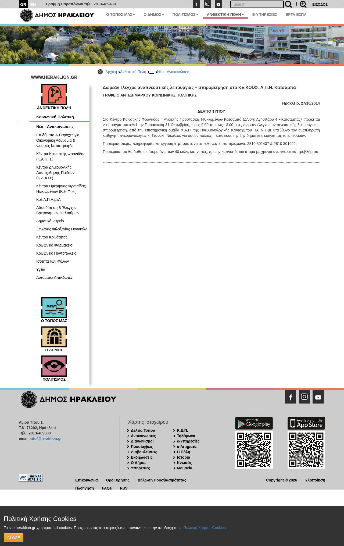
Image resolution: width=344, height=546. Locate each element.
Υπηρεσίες (140, 468)
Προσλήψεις (142, 446)
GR (23, 4)
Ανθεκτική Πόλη (133, 72)
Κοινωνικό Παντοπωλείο (56, 253)
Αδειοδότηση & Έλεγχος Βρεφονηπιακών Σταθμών (57, 210)
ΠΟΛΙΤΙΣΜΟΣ (185, 14)
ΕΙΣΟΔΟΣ (320, 4)
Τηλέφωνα (186, 436)
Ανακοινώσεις (143, 436)
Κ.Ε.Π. (182, 430)
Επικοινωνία (86, 479)
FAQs (107, 488)
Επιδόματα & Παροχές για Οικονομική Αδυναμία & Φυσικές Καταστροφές (57, 140)
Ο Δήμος (138, 463)
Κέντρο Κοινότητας (51, 237)
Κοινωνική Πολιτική (55, 117)
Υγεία (40, 269)
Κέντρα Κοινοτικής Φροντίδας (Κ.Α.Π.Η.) (60, 156)
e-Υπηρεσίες (188, 441)
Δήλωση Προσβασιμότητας (162, 479)
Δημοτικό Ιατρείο (50, 221)
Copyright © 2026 (281, 479)
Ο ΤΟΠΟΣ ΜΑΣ (120, 14)
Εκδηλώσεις (142, 457)
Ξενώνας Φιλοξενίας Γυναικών (61, 229)
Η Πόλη (183, 452)
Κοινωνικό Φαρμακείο (54, 245)
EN (33, 4)
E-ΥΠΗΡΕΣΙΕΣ (264, 14)
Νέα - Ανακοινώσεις (173, 72)
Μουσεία (184, 468)
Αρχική (111, 72)
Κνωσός (184, 463)
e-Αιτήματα (187, 446)
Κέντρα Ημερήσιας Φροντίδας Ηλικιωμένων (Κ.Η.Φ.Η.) (61, 189)
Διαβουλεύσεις (144, 452)
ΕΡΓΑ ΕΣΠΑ (296, 14)
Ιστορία (183, 457)
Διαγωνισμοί (142, 441)
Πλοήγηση (84, 488)
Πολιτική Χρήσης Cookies (204, 528)
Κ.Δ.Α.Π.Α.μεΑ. (49, 199)
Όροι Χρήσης (118, 479)
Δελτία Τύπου (143, 430)
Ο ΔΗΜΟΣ (154, 14)
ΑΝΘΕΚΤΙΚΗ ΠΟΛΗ (225, 14)
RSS (124, 488)
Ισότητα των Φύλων (52, 261)
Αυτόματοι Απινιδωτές (54, 277)
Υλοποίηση (315, 479)
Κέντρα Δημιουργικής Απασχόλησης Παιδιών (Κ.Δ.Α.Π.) (55, 172)
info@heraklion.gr (46, 438)
